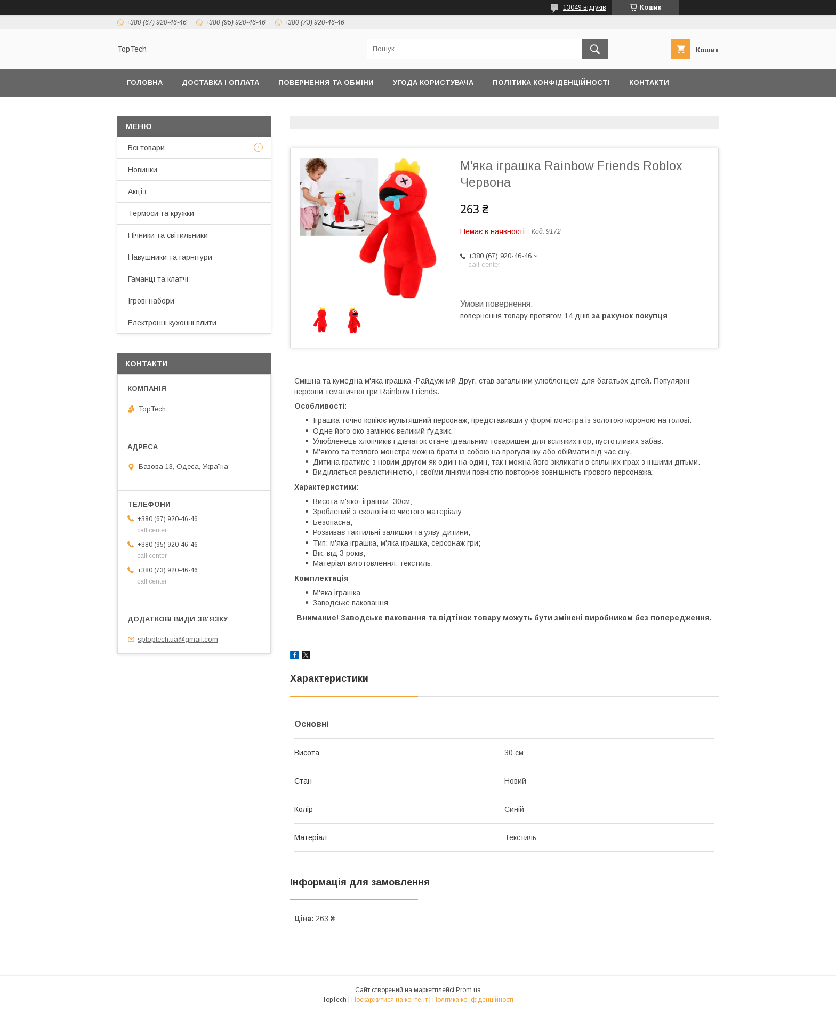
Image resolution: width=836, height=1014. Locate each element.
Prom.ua (468, 990)
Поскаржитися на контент (389, 999)
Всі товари (146, 147)
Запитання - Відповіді (583, 110)
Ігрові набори (151, 301)
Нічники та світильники (168, 235)
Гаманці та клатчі (158, 279)
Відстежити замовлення (465, 110)
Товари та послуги (166, 110)
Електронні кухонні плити (172, 322)
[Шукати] (595, 49)
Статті (662, 110)
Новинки (142, 169)
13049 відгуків (584, 7)
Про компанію (364, 110)
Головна (145, 82)
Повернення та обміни (326, 82)
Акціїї (137, 191)
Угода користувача (433, 82)
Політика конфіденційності (551, 82)
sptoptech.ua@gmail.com (178, 639)
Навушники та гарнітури (170, 257)
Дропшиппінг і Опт (276, 110)
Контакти (649, 82)
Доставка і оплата (220, 82)
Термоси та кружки (161, 213)
